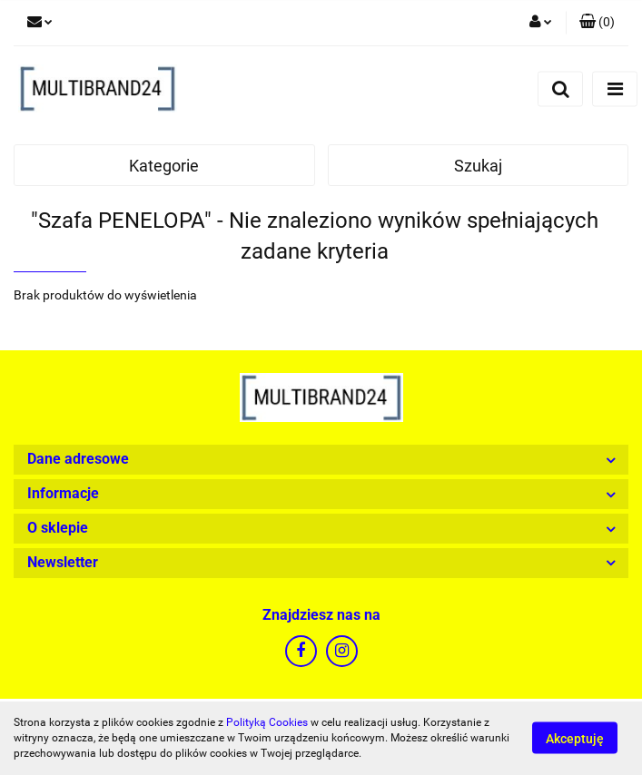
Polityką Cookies (267, 722)
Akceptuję (575, 738)
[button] (597, 22)
